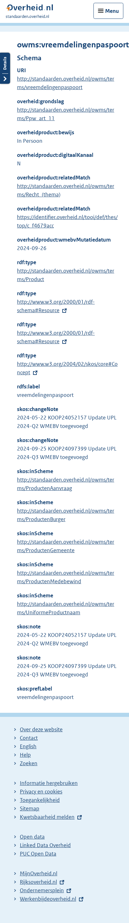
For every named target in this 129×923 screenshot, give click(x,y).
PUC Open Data (38, 853)
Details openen (5, 68)
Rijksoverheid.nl (38, 881)
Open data (32, 836)
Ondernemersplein (42, 890)
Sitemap (29, 808)
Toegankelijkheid (40, 800)
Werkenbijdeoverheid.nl (48, 898)
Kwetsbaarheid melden (47, 817)
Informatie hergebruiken (49, 783)
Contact (29, 737)
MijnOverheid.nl (38, 873)
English (28, 746)
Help (25, 754)
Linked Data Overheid (45, 845)
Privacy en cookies (41, 791)
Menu (112, 11)
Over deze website (41, 729)
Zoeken (28, 763)
